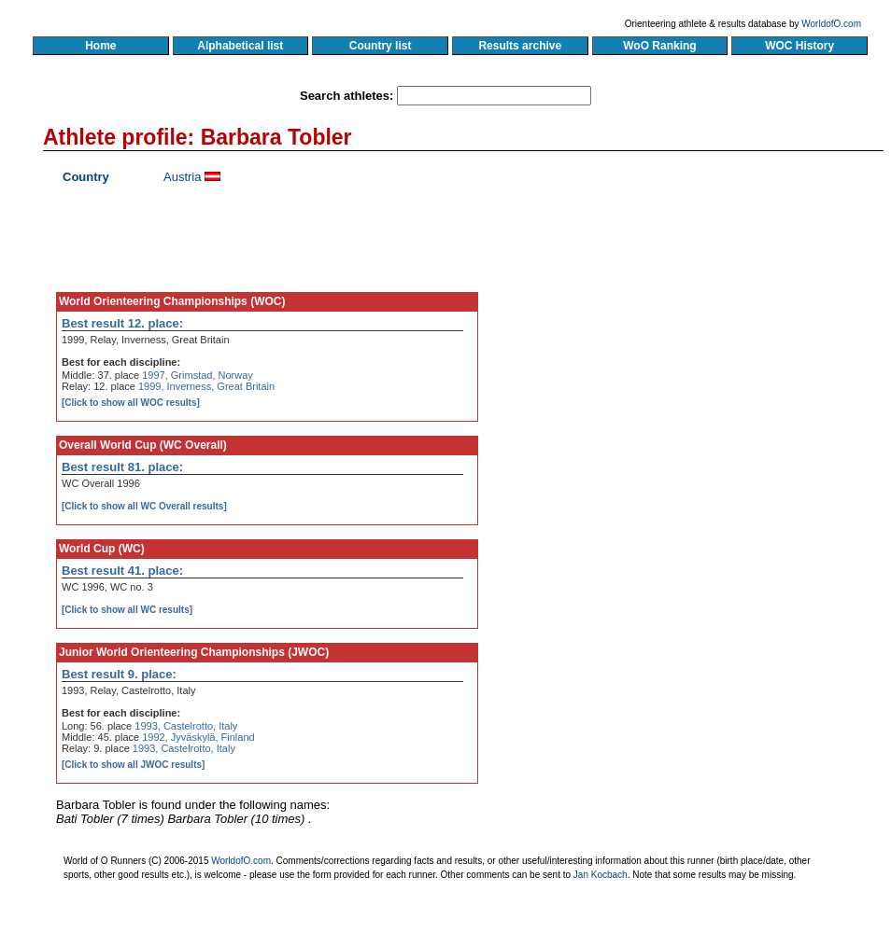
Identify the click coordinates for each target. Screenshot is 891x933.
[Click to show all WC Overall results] (144, 506)
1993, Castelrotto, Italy (185, 725)
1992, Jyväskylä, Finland (198, 737)
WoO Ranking (660, 45)
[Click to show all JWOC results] (133, 764)
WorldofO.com (831, 24)
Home (100, 45)
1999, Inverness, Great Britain (206, 386)
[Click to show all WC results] (127, 610)
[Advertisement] (704, 340)
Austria (182, 177)
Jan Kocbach (600, 875)
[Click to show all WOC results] (131, 402)
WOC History (799, 45)
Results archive (520, 45)
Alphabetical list (240, 45)
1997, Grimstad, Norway (197, 375)
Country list (380, 45)
